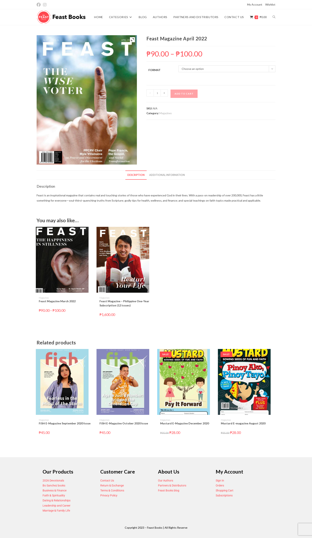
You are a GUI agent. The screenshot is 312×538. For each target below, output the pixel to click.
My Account (254, 4)
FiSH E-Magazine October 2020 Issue (123, 423)
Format (154, 70)
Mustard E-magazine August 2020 (243, 423)
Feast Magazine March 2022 (57, 301)
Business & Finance (54, 490)
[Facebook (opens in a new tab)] (39, 5)
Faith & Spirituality (54, 495)
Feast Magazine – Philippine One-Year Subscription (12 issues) (124, 303)
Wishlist (270, 4)
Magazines (165, 113)
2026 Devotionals (53, 480)
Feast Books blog (168, 490)
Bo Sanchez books (54, 485)
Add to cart (184, 93)
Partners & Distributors (172, 485)
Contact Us (107, 480)
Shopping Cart (224, 490)
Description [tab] (136, 174)
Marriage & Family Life (56, 510)
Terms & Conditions (112, 490)
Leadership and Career (56, 505)
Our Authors (165, 480)
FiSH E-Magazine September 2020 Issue (65, 423)
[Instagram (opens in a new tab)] (45, 5)
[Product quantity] (157, 92)
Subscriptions (224, 495)
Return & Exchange (112, 485)
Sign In (220, 480)
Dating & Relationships (56, 500)
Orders (220, 485)
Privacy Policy (108, 495)
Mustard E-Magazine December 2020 (184, 423)
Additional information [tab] (167, 174)
